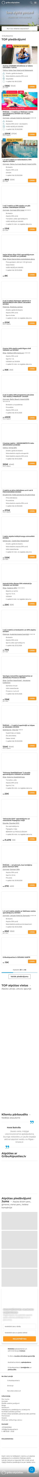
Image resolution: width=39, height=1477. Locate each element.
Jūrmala (6, 118)
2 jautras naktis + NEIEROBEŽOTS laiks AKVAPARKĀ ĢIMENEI (18, 444)
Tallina (5, 70)
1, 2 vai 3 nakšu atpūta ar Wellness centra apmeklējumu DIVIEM (19, 912)
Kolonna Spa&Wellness (16, 777)
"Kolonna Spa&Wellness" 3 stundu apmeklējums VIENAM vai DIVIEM (16, 773)
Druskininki (7, 495)
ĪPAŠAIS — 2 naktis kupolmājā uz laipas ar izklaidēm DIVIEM (19, 726)
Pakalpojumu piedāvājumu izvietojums (16, 1410)
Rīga (4, 259)
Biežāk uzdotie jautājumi (11, 1403)
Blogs (4, 1405)
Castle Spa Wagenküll (20, 541)
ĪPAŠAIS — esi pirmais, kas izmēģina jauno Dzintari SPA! (17, 865)
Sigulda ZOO (14, 823)
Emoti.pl (10, 1386)
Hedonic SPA (12, 588)
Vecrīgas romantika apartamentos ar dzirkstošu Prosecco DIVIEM (17, 676)
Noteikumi (5, 1407)
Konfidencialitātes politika (11, 1412)
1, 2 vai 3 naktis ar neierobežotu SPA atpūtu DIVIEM (17, 160)
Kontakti (5, 1401)
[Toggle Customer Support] (32, 1470)
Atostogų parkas (16, 307)
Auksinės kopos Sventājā (19, 634)
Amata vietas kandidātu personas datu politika (18, 1414)
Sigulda (6, 823)
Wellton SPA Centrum (15, 353)
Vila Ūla (15, 730)
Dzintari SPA (15, 869)
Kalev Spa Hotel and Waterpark (21, 70)
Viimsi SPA (13, 448)
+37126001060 (7, 1427)
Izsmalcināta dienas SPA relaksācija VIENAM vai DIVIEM (17, 584)
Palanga (6, 307)
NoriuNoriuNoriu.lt (14, 1391)
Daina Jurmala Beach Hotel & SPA (23, 164)
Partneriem (6, 1416)
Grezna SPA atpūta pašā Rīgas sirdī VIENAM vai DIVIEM (17, 349)
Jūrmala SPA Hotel (17, 210)
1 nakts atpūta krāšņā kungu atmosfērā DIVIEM (18, 537)
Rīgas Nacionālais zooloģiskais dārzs (21, 259)
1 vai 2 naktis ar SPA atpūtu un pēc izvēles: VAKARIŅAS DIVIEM (16, 206)
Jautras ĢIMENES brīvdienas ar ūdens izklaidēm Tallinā (18, 66)
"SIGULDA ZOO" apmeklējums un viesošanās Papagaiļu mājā (16, 819)
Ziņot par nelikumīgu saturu (12, 1420)
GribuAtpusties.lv (13, 1380)
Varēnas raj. (7, 730)
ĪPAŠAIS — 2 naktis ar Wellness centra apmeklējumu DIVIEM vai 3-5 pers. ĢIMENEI (18, 113)
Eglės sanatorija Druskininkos (23, 495)
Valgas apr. (7, 541)
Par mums (5, 1399)
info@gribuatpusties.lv (10, 1429)
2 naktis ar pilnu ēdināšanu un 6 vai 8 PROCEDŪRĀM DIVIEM (18, 491)
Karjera (4, 1418)
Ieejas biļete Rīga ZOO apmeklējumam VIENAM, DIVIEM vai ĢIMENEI (18, 255)
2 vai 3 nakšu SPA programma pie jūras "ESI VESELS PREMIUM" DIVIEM (18, 395)
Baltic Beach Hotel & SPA (19, 399)
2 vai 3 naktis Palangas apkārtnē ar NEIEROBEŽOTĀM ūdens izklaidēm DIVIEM (17, 302)
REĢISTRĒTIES (19, 1339)
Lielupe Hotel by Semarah (20, 118)
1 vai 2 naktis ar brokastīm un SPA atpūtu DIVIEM (19, 630)
